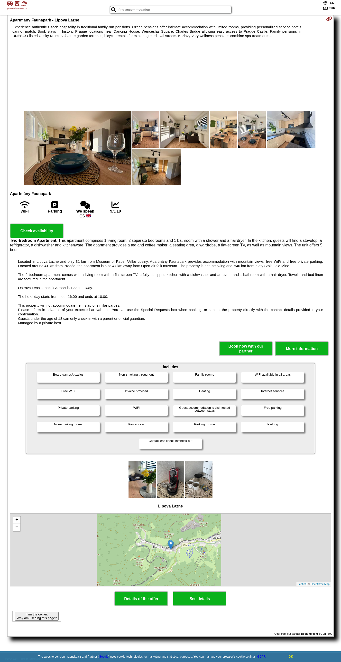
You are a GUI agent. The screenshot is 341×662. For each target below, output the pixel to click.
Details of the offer (141, 599)
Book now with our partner (245, 348)
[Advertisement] (170, 74)
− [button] (16, 527)
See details (200, 599)
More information (302, 349)
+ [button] (16, 520)
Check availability (36, 231)
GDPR (261, 656)
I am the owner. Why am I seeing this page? (37, 616)
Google (103, 656)
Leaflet (302, 584)
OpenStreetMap (320, 584)
